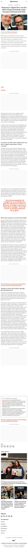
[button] (15, 543)
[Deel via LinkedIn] (13, 446)
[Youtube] (11, 516)
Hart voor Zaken (5, 399)
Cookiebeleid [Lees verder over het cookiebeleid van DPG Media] (3, 543)
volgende (3, 90)
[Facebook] (6, 516)
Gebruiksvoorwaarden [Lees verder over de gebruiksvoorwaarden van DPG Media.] (23, 543)
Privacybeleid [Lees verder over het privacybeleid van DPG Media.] (8, 543)
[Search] (26, 1)
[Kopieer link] (2, 446)
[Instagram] (9, 516)
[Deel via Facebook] (8, 446)
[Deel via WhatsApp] (5, 446)
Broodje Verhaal (16, 415)
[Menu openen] (1, 1)
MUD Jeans (3, 221)
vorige (2, 87)
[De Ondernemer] (14, 1)
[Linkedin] (4, 516)
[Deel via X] (10, 446)
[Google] (1, 516)
